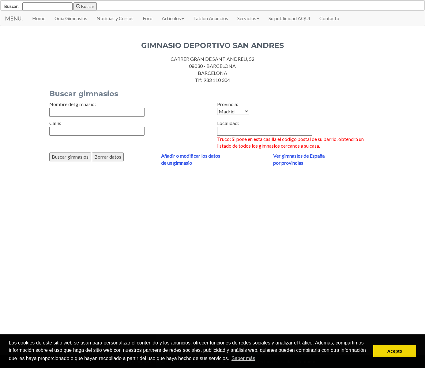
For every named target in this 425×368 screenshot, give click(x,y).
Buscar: (11, 6)
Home (38, 18)
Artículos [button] (173, 18)
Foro (147, 18)
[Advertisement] (212, 258)
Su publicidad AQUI (289, 18)
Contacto (329, 18)
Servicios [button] (248, 18)
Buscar (85, 6)
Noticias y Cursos (115, 18)
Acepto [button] (394, 351)
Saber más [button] (243, 358)
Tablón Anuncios (210, 18)
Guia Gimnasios (71, 18)
